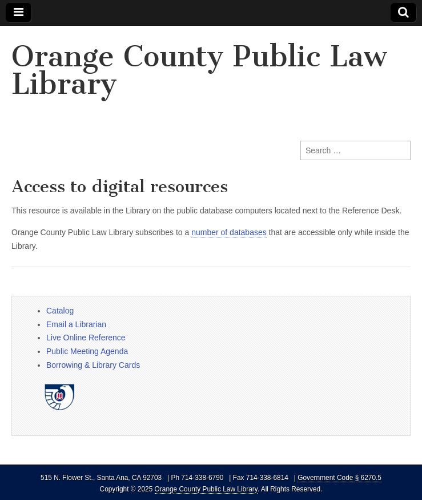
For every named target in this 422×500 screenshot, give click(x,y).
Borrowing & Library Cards (93, 365)
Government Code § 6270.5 (339, 478)
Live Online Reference (86, 337)
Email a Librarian (76, 324)
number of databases (229, 232)
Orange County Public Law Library (199, 70)
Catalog (60, 310)
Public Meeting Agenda (87, 351)
